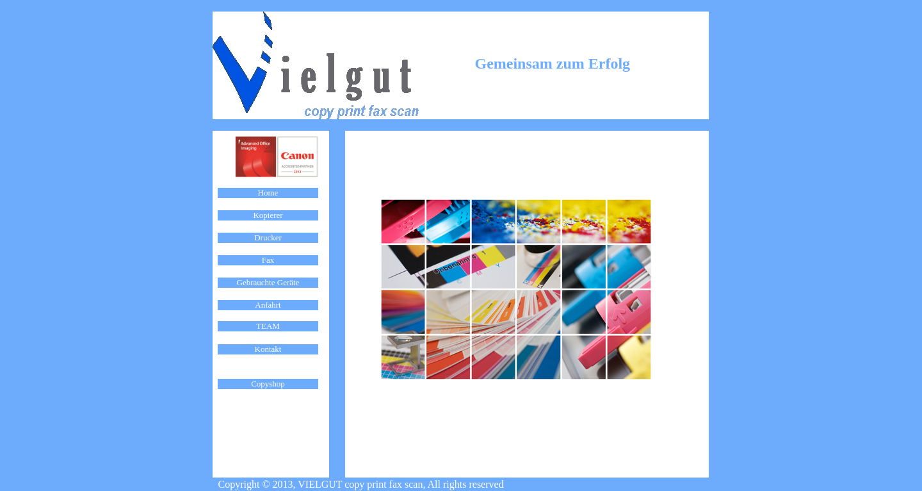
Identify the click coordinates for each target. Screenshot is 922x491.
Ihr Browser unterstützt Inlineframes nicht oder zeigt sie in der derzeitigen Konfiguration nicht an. (268, 293)
